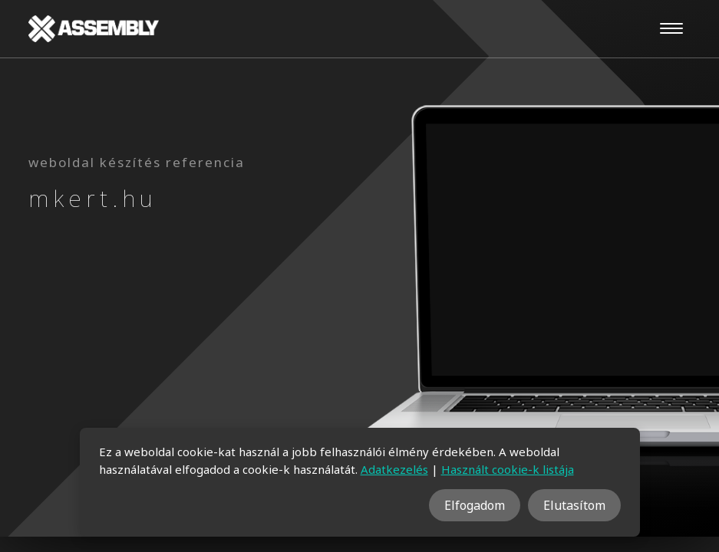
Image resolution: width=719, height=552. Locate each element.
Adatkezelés (394, 469)
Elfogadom (474, 505)
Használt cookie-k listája (507, 469)
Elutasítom (574, 505)
